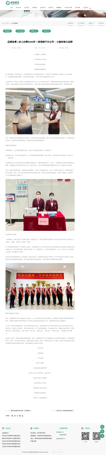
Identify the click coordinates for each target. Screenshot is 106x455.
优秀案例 (31, 8)
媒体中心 (8, 23)
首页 (11, 8)
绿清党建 (70, 8)
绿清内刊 (101, 23)
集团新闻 (70, 23)
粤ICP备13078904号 (56, 452)
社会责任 (78, 8)
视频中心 (91, 23)
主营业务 (24, 8)
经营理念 (46, 8)
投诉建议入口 (60, 432)
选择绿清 (39, 8)
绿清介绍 (17, 8)
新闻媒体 (53, 8)
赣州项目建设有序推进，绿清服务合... (22, 411)
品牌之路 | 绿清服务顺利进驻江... (65, 411)
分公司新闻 (81, 23)
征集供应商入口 (61, 438)
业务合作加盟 (62, 8)
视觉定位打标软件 (82, 452)
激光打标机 (70, 452)
